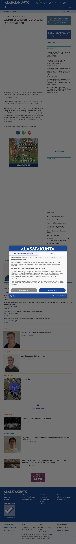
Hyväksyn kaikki (52, 290)
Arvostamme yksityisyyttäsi (23, 253)
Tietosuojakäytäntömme (59, 296)
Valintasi (52, 253)
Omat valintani (23, 290)
